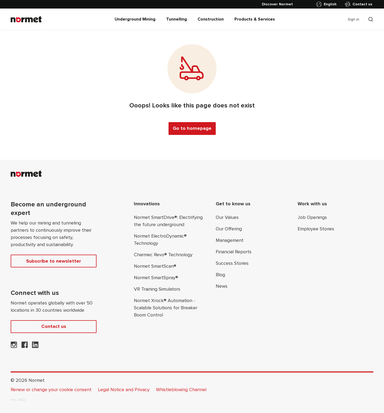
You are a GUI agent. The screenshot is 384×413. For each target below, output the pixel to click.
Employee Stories (316, 229)
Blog (220, 275)
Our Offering (229, 229)
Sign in (353, 19)
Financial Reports (233, 252)
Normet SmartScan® (155, 266)
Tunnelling (176, 19)
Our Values (227, 217)
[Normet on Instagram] (14, 346)
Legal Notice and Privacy (124, 389)
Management (229, 240)
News (221, 286)
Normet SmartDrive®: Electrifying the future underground (168, 220)
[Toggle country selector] (327, 4)
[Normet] (26, 19)
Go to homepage (192, 128)
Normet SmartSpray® (156, 277)
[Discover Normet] (277, 4)
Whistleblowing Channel (181, 389)
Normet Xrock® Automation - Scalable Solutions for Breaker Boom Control (165, 308)
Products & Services (254, 19)
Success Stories (232, 263)
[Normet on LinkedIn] (35, 346)
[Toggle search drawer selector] (371, 19)
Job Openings (312, 217)
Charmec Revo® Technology (163, 255)
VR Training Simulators (157, 289)
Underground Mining (135, 19)
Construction (211, 19)
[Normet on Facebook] (24, 346)
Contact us (358, 4)
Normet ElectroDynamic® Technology (160, 239)
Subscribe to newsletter (53, 261)
